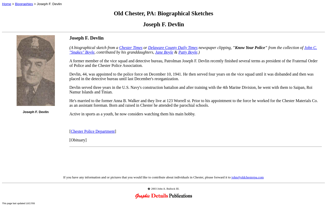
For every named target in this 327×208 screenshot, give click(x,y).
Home (6, 4)
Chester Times (130, 47)
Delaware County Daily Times (173, 47)
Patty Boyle (187, 52)
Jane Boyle (164, 52)
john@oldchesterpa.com (248, 177)
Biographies (24, 4)
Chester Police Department (93, 131)
